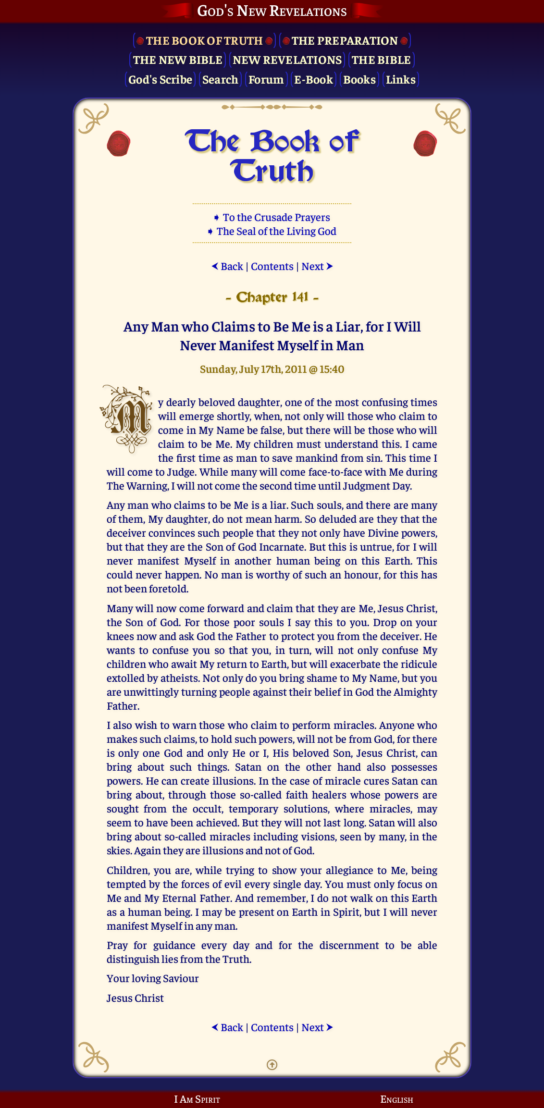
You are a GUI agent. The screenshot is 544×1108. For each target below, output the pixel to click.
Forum (266, 78)
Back (227, 265)
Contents (272, 265)
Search (220, 78)
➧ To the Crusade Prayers (272, 216)
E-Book (313, 78)
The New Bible (178, 58)
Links (401, 78)
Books (359, 78)
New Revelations (287, 58)
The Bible (381, 58)
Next (317, 265)
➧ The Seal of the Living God (272, 230)
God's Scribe (160, 78)
